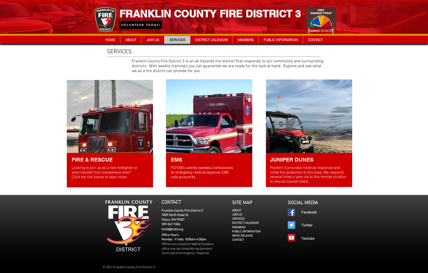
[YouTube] (291, 237)
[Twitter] (291, 225)
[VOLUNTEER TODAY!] (140, 25)
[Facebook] (291, 212)
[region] (110, 133)
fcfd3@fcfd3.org (172, 230)
